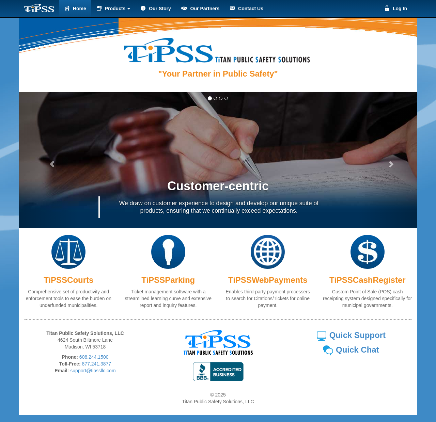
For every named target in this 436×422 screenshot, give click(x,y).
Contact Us (246, 8)
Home (75, 8)
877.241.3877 (96, 364)
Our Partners (200, 8)
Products (113, 8)
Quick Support (351, 335)
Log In (395, 8)
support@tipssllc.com (92, 370)
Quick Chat (351, 349)
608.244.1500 (94, 357)
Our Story (155, 8)
